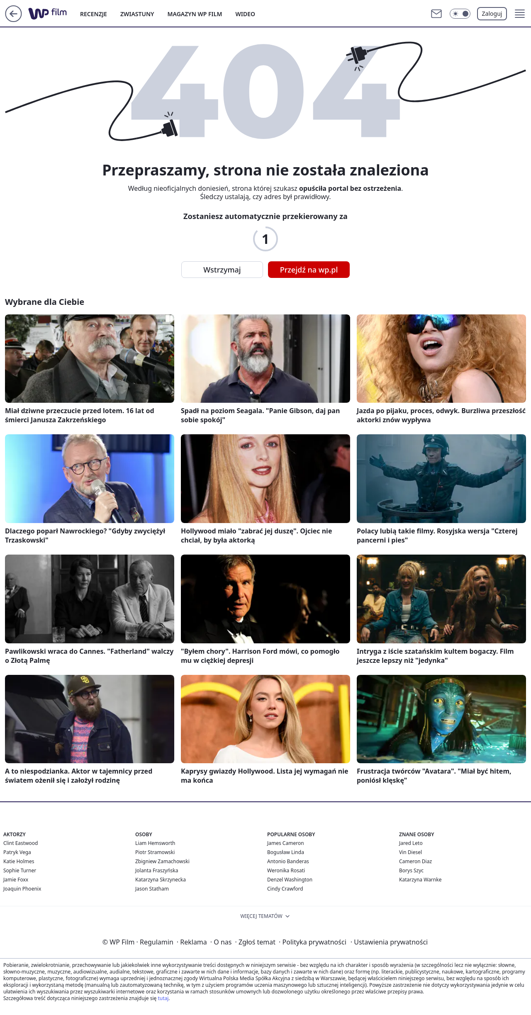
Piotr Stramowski (155, 852)
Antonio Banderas (288, 861)
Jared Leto (411, 843)
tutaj (163, 998)
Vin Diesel (410, 852)
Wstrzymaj (222, 270)
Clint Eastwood (20, 843)
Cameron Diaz (415, 861)
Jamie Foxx (15, 879)
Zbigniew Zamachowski (162, 861)
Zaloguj (492, 13)
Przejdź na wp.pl (309, 270)
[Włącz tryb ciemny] (460, 14)
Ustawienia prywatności (389, 942)
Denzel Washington (289, 879)
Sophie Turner (19, 870)
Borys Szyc (411, 870)
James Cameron (285, 843)
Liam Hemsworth (155, 843)
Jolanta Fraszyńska (156, 870)
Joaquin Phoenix (22, 888)
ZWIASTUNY (137, 14)
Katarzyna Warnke (420, 879)
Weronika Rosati (286, 870)
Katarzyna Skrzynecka (160, 879)
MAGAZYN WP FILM (195, 14)
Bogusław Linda (285, 852)
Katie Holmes (18, 861)
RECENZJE (93, 14)
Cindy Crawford (285, 888)
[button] (519, 13)
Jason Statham (152, 888)
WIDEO (245, 14)
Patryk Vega (17, 852)
